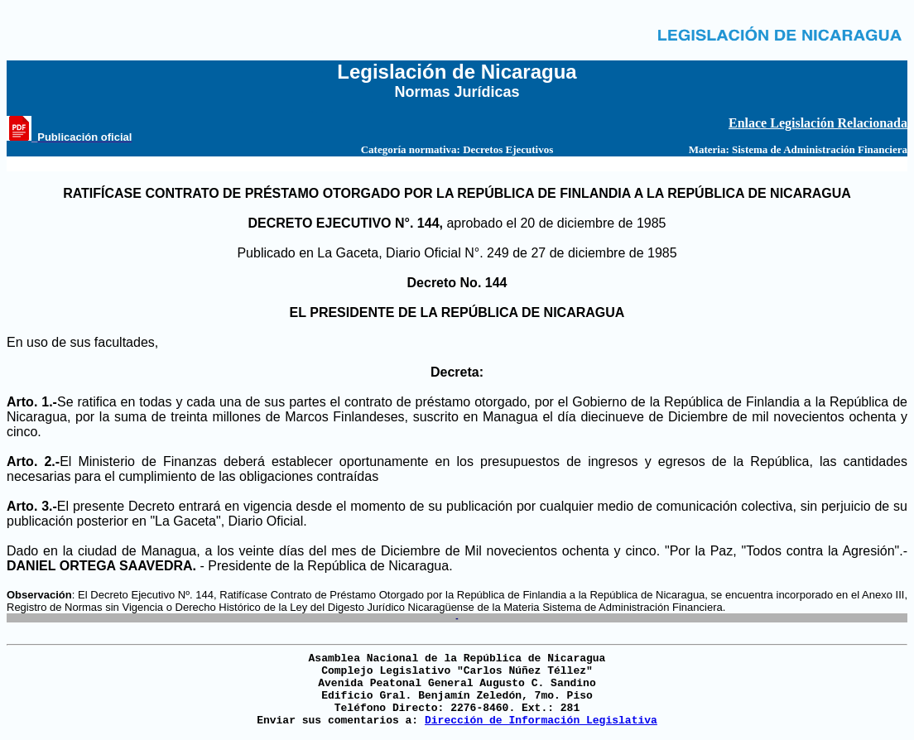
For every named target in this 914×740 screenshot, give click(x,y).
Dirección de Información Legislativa (541, 720)
